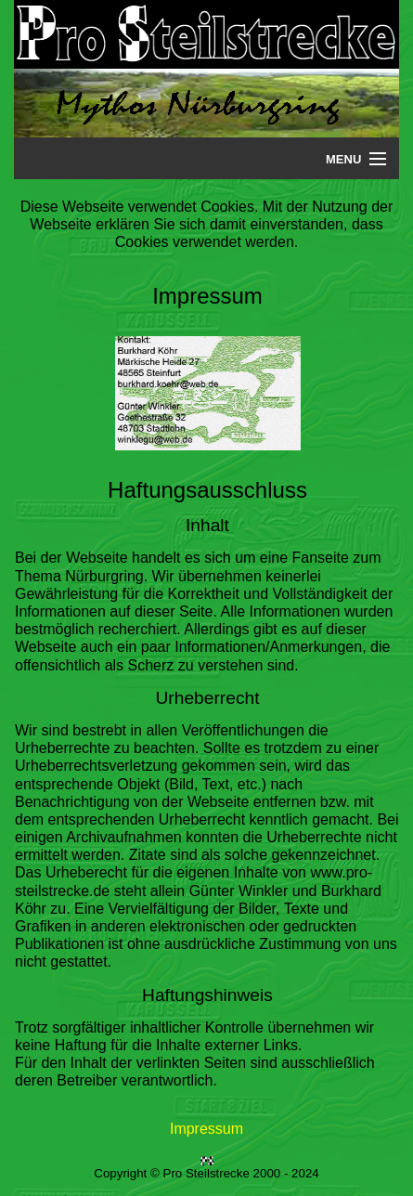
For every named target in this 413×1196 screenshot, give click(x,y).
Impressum (206, 1129)
